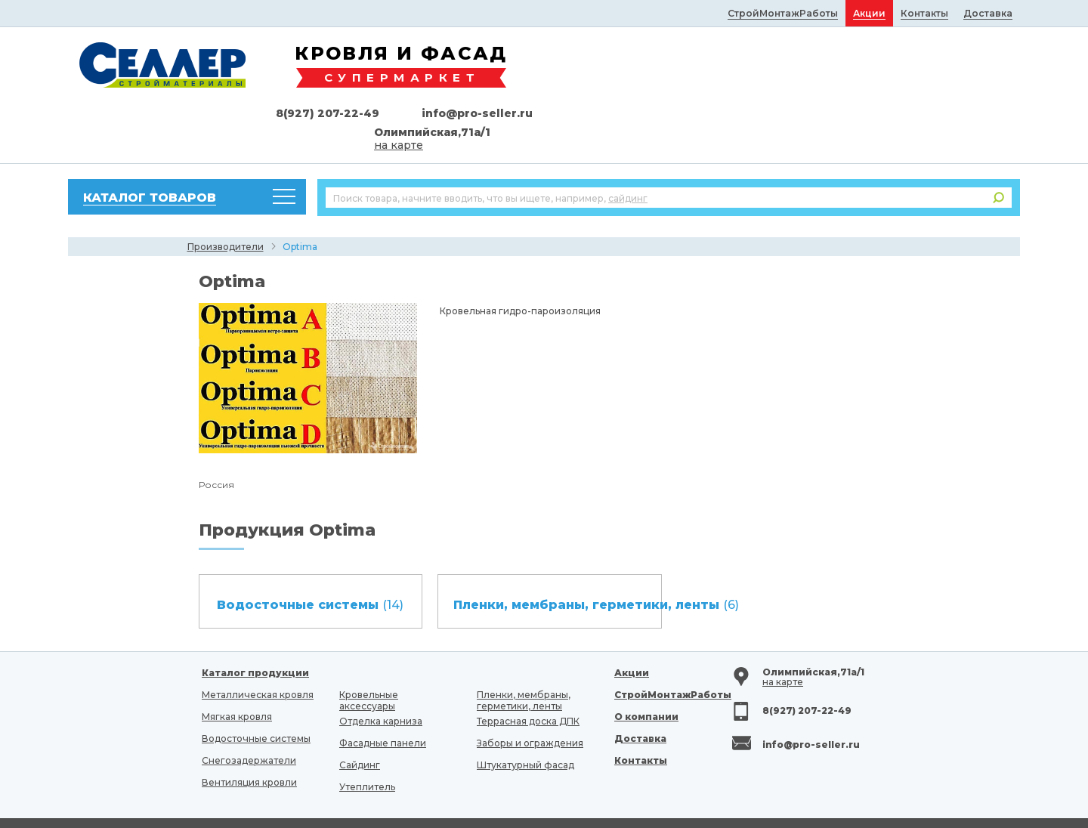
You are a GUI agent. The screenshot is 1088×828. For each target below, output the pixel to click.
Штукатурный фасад (525, 714)
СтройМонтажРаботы (672, 644)
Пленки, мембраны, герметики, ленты (523, 649)
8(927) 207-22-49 (803, 63)
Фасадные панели (382, 692)
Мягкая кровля (237, 666)
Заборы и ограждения (530, 692)
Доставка (640, 688)
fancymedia (748, 802)
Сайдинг (359, 714)
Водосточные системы (256, 688)
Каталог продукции (255, 622)
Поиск (998, 147)
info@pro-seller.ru (953, 63)
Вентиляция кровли (249, 731)
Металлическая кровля (258, 644)
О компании (646, 666)
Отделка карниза (380, 670)
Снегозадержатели (249, 709)
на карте (874, 94)
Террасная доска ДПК (528, 670)
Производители (225, 196)
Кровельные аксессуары (368, 649)
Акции (631, 622)
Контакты (640, 709)
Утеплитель (367, 736)
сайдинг (628, 147)
